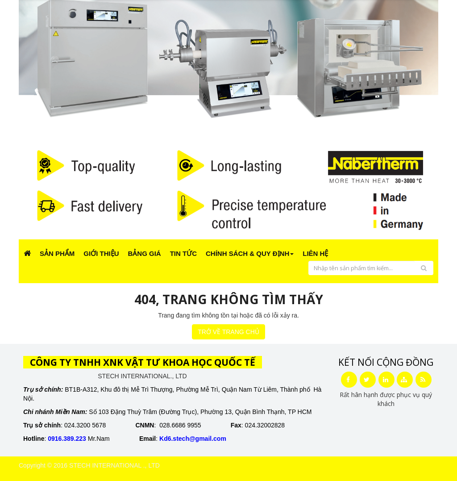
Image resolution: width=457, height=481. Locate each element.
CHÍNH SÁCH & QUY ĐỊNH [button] (250, 253)
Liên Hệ (315, 253)
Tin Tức (183, 253)
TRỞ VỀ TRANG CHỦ (228, 331)
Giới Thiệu (101, 253)
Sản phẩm (57, 253)
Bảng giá (144, 253)
